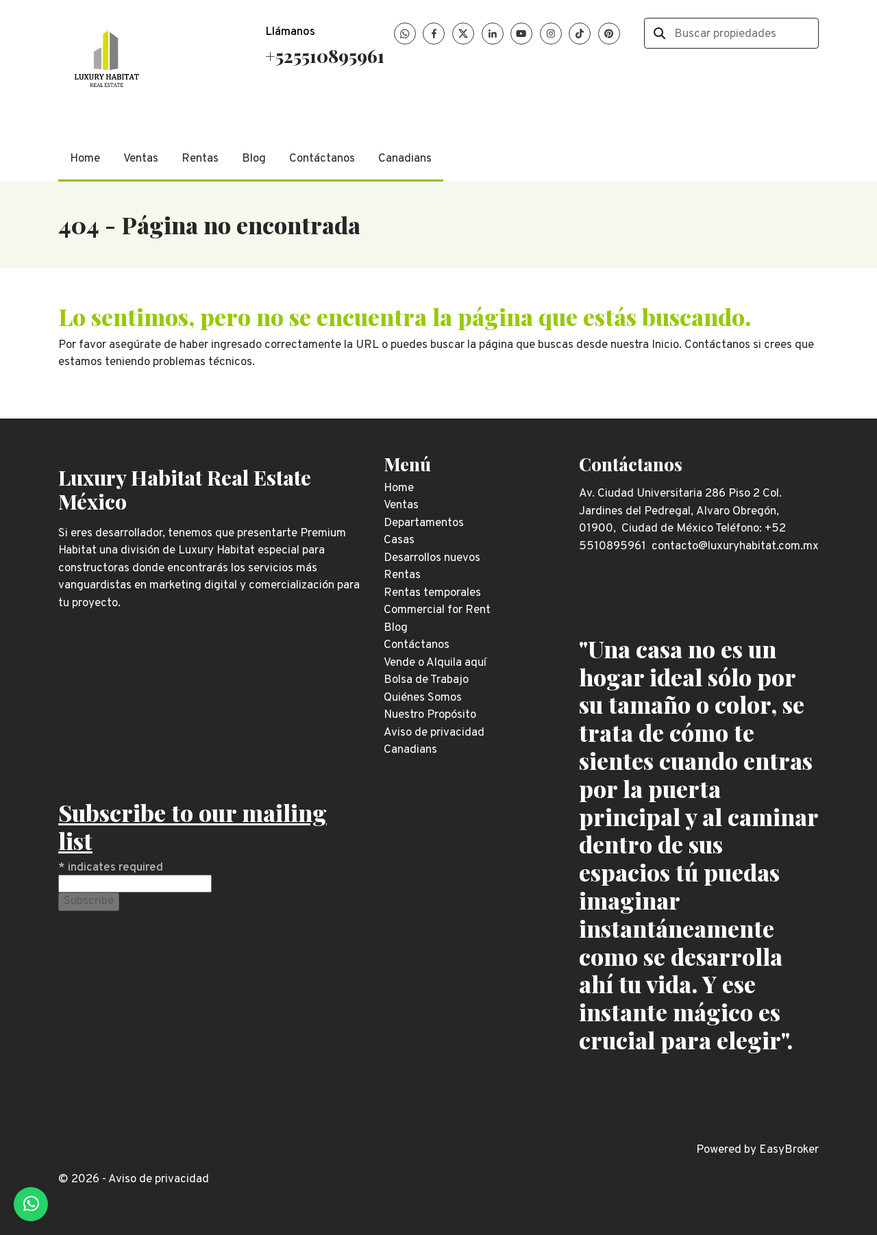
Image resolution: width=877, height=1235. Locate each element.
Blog (254, 158)
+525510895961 (324, 55)
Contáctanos (322, 158)
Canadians (405, 158)
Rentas (200, 158)
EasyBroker (789, 1150)
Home (85, 158)
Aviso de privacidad (158, 1179)
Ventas (140, 158)
